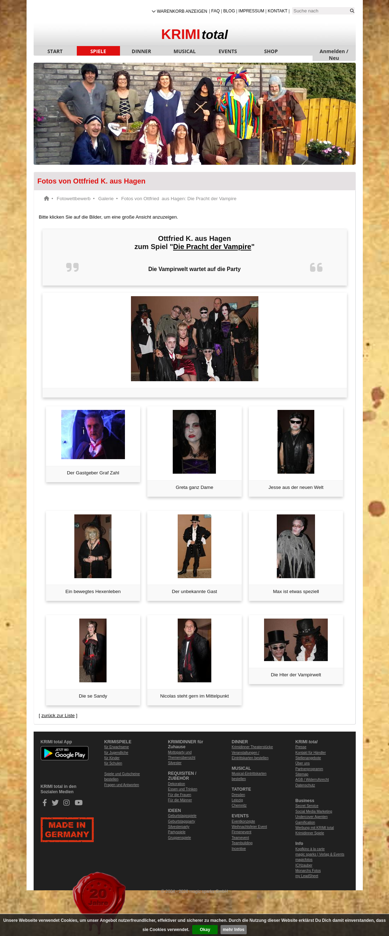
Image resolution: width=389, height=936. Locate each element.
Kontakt (277, 11)
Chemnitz (239, 805)
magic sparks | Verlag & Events (320, 854)
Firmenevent (242, 832)
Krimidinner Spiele (310, 833)
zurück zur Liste (58, 715)
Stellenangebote (308, 758)
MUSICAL (184, 51)
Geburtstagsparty (181, 821)
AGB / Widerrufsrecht (312, 780)
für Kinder (112, 758)
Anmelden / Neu (334, 52)
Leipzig (237, 800)
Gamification (305, 822)
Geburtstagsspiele (182, 816)
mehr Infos (233, 929)
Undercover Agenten (312, 817)
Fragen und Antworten (121, 785)
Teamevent (240, 838)
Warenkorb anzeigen (182, 11)
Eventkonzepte (243, 821)
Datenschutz (305, 785)
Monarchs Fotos (308, 871)
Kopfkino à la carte (310, 849)
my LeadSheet (307, 876)
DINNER (141, 51)
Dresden (238, 795)
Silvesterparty (179, 827)
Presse (301, 747)
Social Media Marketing (314, 811)
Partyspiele (176, 832)
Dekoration (176, 784)
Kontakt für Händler (311, 753)
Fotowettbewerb (74, 198)
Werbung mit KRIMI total (315, 828)
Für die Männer (180, 800)
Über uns (303, 763)
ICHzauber (304, 865)
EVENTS (228, 51)
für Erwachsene (116, 747)
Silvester (175, 763)
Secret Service (307, 806)
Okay (205, 929)
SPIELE (98, 51)
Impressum (251, 11)
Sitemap (302, 774)
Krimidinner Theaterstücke (252, 747)
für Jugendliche (116, 753)
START (55, 51)
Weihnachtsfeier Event (249, 827)
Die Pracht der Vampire (212, 246)
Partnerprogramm (309, 769)
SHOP (271, 51)
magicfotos (304, 860)
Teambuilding (242, 843)
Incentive (239, 849)
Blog (229, 11)
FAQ (215, 11)
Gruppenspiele (179, 838)
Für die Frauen (179, 795)
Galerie (106, 198)
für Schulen (113, 763)
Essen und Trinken (183, 789)
